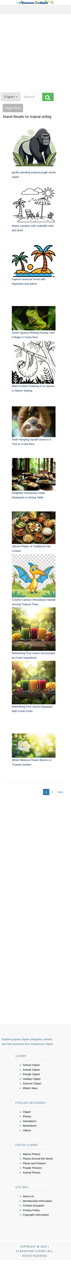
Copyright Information (36, 1214)
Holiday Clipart (32, 1078)
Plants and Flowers (34, 1163)
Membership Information (37, 1200)
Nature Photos (31, 1154)
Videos (27, 1130)
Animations (29, 1121)
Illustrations (30, 1125)
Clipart (27, 1111)
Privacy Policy (31, 1210)
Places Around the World (38, 1158)
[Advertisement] (34, 51)
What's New (30, 1088)
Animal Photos (31, 1172)
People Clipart (31, 1074)
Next (60, 792)
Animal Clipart (31, 1069)
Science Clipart (32, 1083)
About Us (28, 1196)
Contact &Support (33, 1205)
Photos (27, 1116)
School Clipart (31, 1064)
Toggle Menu (13, 108)
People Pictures (32, 1167)
